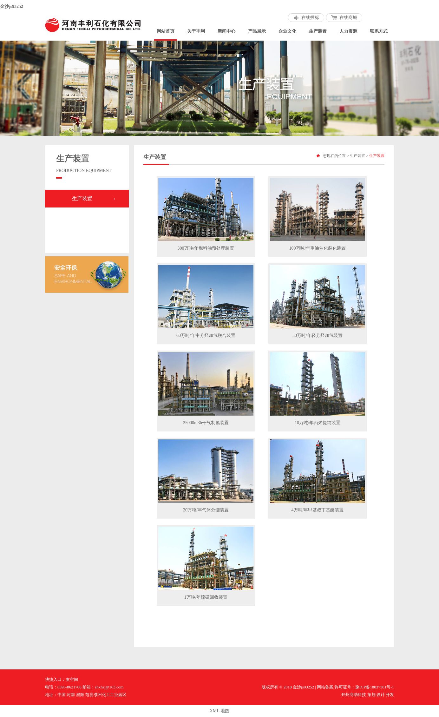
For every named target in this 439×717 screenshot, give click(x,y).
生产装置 (318, 31)
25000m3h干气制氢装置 (206, 422)
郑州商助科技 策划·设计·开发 (367, 694)
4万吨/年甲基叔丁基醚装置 (318, 510)
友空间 (72, 679)
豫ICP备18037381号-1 (374, 687)
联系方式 (379, 31)
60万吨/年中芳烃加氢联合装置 (205, 335)
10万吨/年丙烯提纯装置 (317, 422)
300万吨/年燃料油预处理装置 (206, 248)
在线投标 (310, 17)
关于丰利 (196, 31)
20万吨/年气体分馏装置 (206, 510)
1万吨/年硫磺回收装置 (206, 597)
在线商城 (348, 17)
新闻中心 (226, 31)
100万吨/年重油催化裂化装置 (317, 248)
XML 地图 (219, 710)
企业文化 (287, 31)
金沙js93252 (11, 6)
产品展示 (257, 31)
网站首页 (165, 31)
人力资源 (348, 31)
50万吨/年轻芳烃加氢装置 (317, 335)
